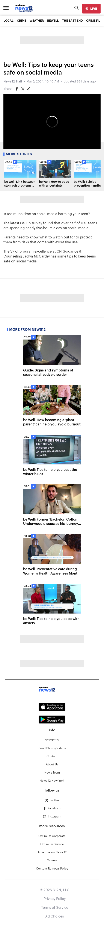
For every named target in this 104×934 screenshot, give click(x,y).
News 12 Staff (12, 81)
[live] (91, 8)
